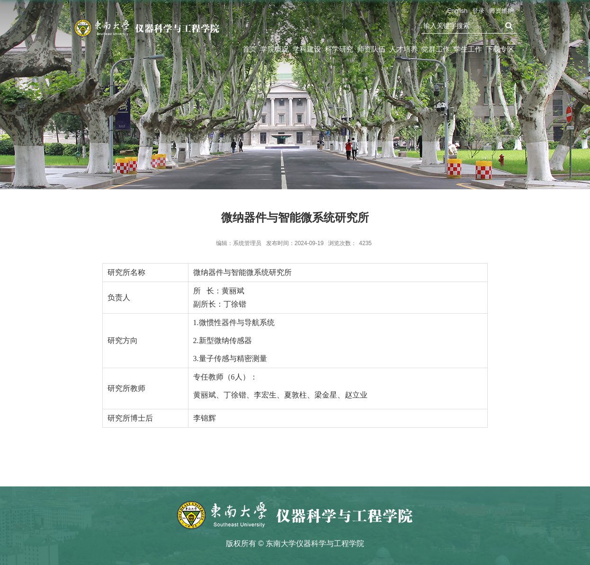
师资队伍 (371, 49)
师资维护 (501, 10)
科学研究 (339, 49)
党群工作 (435, 49)
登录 (478, 10)
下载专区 (500, 49)
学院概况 (274, 49)
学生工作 (468, 49)
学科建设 (307, 49)
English (457, 10)
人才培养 (403, 49)
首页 (249, 49)
